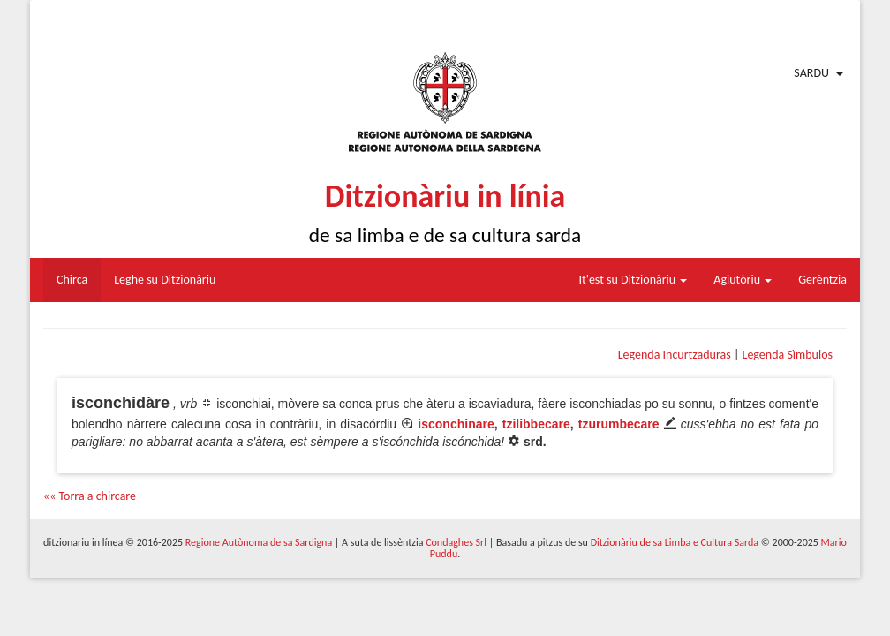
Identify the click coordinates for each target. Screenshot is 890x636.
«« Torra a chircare (89, 496)
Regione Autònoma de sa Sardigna (258, 542)
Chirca (72, 279)
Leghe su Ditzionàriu (164, 279)
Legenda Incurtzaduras (674, 354)
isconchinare (456, 424)
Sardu (811, 72)
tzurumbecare (619, 424)
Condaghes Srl (456, 542)
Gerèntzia (822, 279)
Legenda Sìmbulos (788, 354)
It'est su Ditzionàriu (633, 279)
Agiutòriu (742, 279)
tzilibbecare (536, 424)
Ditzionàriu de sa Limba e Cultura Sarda (674, 542)
